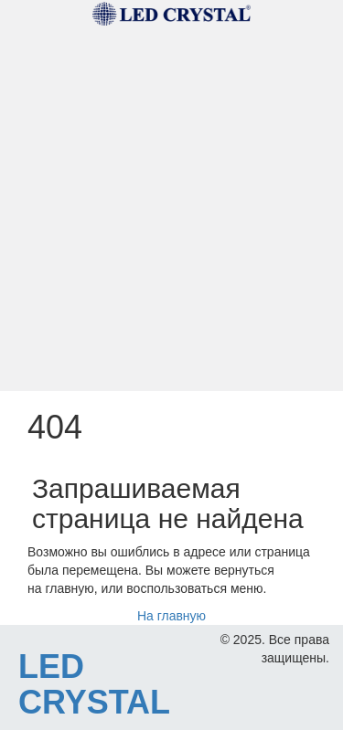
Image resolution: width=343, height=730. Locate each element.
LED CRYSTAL (94, 685)
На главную (171, 615)
